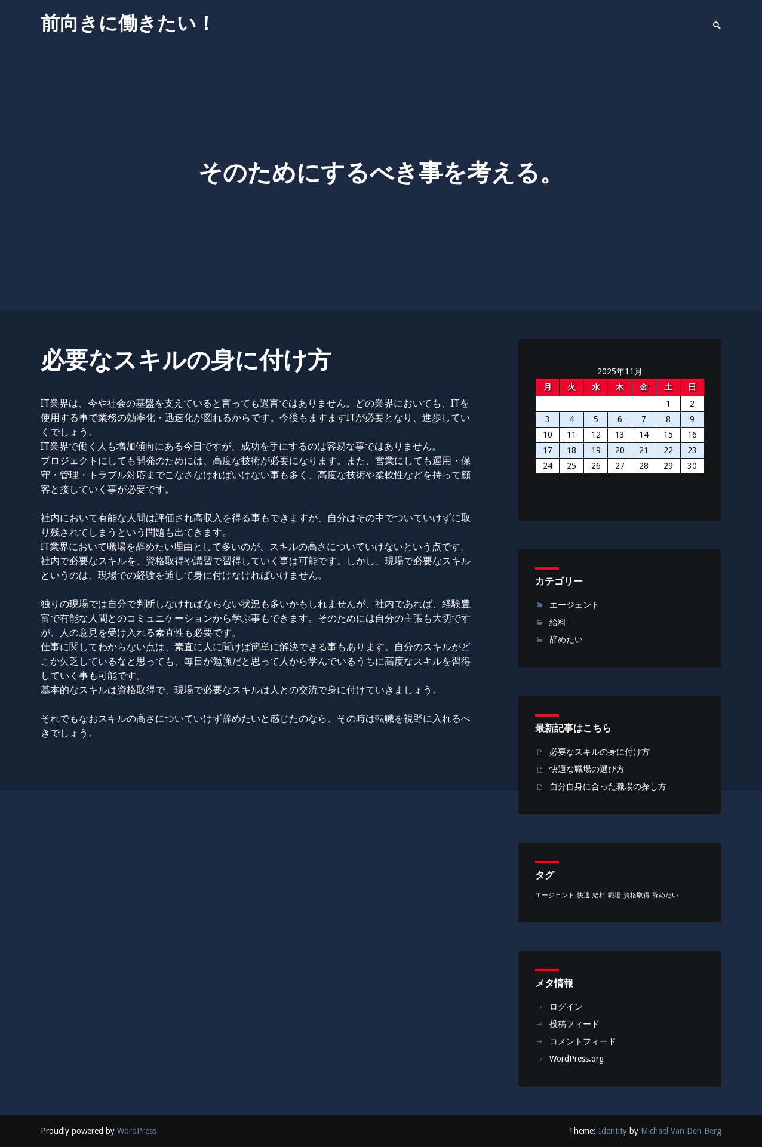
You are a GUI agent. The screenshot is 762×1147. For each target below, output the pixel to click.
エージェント (574, 605)
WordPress (136, 1131)
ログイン (566, 1006)
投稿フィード (574, 1024)
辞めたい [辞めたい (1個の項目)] (665, 895)
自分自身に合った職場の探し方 (607, 786)
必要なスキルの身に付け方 (599, 752)
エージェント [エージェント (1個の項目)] (554, 895)
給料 (557, 622)
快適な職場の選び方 (587, 769)
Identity (612, 1131)
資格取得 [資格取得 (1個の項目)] (636, 895)
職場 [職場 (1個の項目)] (614, 895)
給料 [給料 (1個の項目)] (599, 895)
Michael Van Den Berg (681, 1131)
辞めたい (566, 639)
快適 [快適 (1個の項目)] (583, 895)
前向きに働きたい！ (128, 23)
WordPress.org (576, 1058)
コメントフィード (582, 1041)
